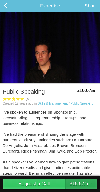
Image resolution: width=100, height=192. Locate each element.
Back (10, 6)
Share (91, 6)
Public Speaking (81, 103)
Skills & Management (53, 103)
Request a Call (57, 184)
